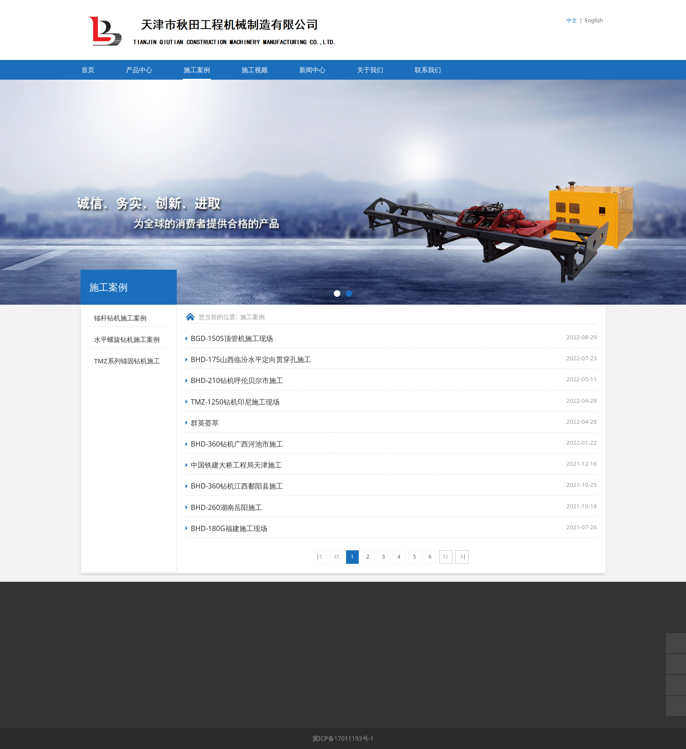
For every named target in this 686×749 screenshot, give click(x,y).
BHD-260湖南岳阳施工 (226, 507)
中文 (572, 20)
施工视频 (255, 69)
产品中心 (139, 69)
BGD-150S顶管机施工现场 (232, 338)
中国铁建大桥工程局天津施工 (236, 465)
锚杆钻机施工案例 (120, 317)
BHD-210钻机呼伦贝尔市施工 (237, 380)
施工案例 (197, 69)
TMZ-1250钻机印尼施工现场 (235, 402)
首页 (87, 69)
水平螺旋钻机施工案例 (127, 339)
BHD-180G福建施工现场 (229, 528)
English (594, 20)
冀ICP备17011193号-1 (343, 738)
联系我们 (428, 69)
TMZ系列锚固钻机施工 (127, 360)
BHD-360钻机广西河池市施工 (237, 444)
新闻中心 (312, 69)
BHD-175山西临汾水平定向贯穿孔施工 (251, 359)
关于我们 (370, 69)
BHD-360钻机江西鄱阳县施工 (237, 486)
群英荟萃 (205, 423)
